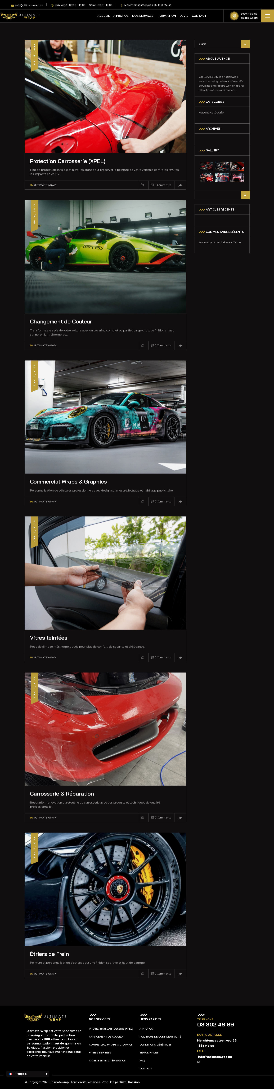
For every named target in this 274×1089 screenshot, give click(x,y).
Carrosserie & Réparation (107, 1060)
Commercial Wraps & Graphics (111, 1044)
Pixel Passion (130, 1082)
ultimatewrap (45, 185)
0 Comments (163, 185)
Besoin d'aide (248, 13)
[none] (27, 1073)
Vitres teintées (100, 1052)
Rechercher (245, 195)
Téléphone (205, 1019)
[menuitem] (27, 1074)
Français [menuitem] (21, 1074)
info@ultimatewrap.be (215, 1057)
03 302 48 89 (249, 18)
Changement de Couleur (106, 1036)
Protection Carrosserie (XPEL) (67, 161)
